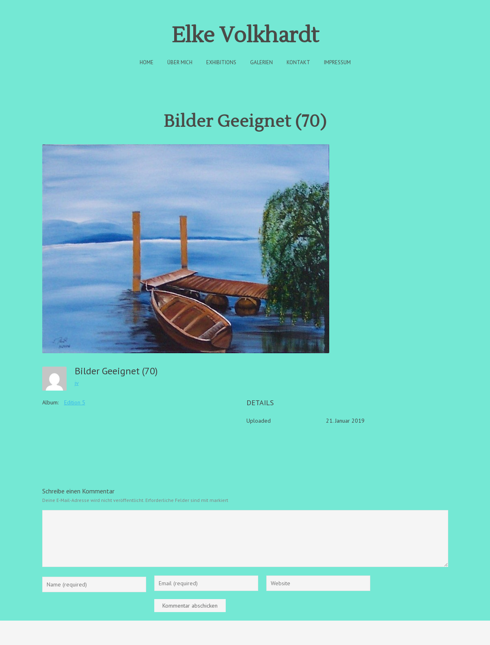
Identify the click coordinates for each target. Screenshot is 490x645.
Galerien (261, 62)
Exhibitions (221, 62)
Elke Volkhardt (245, 35)
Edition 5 (74, 402)
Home (146, 62)
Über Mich (179, 62)
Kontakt (298, 62)
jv (77, 383)
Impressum (337, 62)
